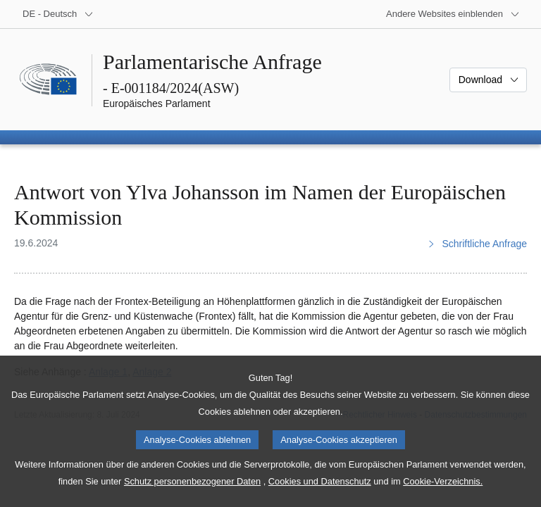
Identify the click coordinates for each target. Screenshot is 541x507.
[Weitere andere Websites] (453, 14)
